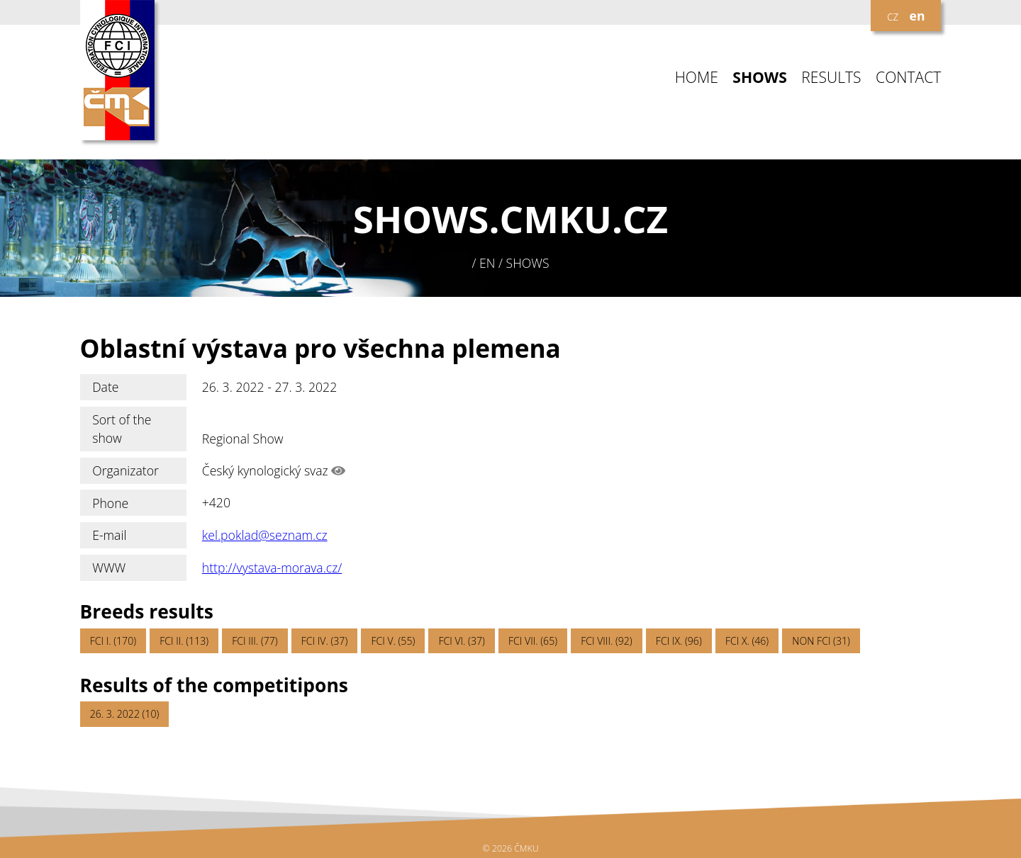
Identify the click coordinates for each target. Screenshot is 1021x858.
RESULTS (831, 77)
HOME (696, 77)
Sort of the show (121, 428)
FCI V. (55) (393, 641)
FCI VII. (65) (532, 641)
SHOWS (759, 77)
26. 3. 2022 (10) (125, 714)
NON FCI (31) (820, 641)
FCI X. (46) (747, 641)
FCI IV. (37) (324, 641)
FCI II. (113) (184, 641)
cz (892, 15)
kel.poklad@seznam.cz (265, 534)
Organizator (125, 470)
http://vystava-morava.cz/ (272, 567)
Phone (110, 503)
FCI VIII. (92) (606, 641)
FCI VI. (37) (461, 641)
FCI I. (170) (113, 641)
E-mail (109, 534)
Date (105, 386)
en (917, 15)
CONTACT (908, 77)
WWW (108, 567)
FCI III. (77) (254, 641)
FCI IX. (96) (679, 641)
